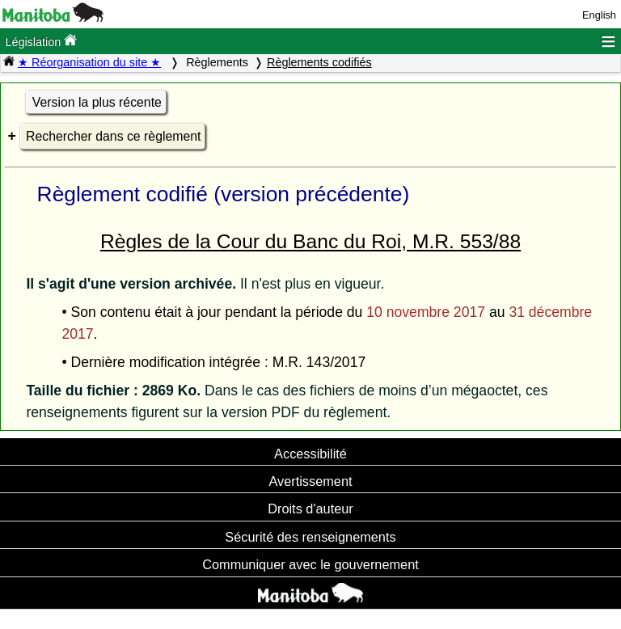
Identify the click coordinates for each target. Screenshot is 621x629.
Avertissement (310, 481)
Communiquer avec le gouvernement (310, 564)
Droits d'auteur (310, 508)
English (599, 15)
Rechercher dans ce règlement (113, 136)
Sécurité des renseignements (310, 537)
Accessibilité (310, 453)
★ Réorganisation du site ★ (89, 62)
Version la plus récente (97, 102)
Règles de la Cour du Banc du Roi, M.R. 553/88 (310, 241)
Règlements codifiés (319, 62)
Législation (41, 41)
